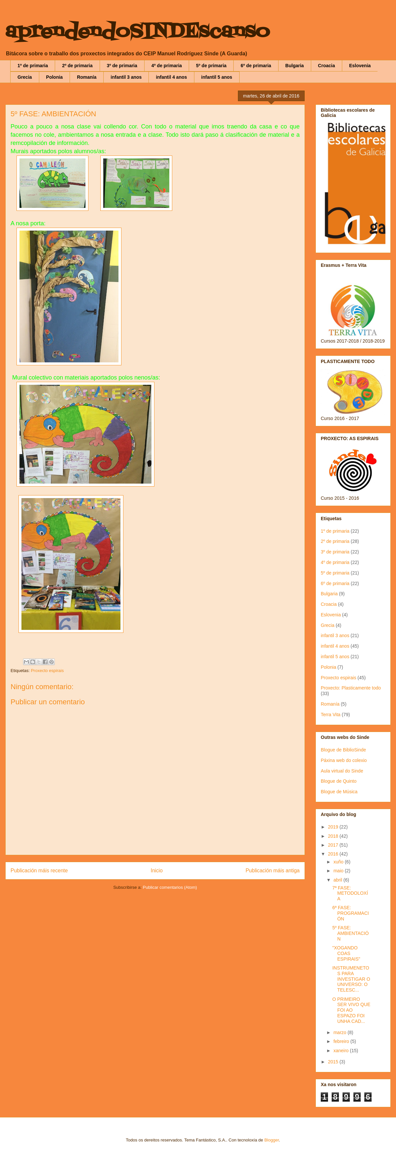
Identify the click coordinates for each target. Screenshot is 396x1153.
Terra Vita (331, 714)
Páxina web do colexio (344, 760)
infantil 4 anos (171, 77)
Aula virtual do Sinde (342, 770)
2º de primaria (77, 65)
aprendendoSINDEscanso (137, 32)
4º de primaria (166, 65)
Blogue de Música (339, 791)
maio (339, 870)
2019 (334, 827)
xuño (339, 861)
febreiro (341, 1041)
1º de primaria (32, 65)
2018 (334, 836)
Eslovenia (360, 65)
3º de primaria (122, 65)
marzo (340, 1032)
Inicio (157, 870)
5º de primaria (211, 65)
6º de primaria (256, 65)
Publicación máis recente (39, 870)
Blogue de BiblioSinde (343, 749)
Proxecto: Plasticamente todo (351, 687)
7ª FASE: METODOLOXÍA (350, 893)
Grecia (24, 77)
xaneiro (341, 1050)
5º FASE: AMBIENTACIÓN (350, 933)
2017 (334, 845)
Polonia (54, 77)
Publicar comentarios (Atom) (170, 887)
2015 (334, 1061)
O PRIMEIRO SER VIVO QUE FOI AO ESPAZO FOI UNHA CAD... (351, 1010)
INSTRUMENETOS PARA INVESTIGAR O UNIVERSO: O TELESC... (351, 979)
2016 (334, 854)
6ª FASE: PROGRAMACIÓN (350, 913)
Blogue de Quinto (338, 781)
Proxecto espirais (47, 670)
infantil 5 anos (216, 77)
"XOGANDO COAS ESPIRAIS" (346, 953)
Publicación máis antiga (273, 870)
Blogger (271, 1140)
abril (338, 880)
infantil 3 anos (126, 77)
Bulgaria (294, 65)
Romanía (86, 77)
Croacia (326, 65)
